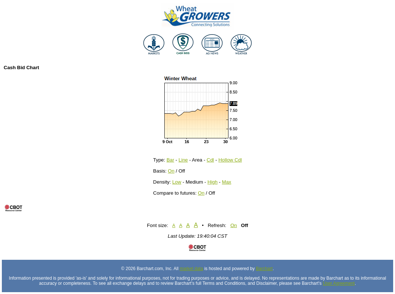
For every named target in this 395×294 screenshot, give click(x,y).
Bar (170, 160)
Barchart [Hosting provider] (264, 268)
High (212, 182)
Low (176, 182)
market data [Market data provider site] (191, 268)
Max (226, 182)
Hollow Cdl (230, 160)
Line (183, 160)
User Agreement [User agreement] (339, 283)
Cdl (210, 160)
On (171, 171)
